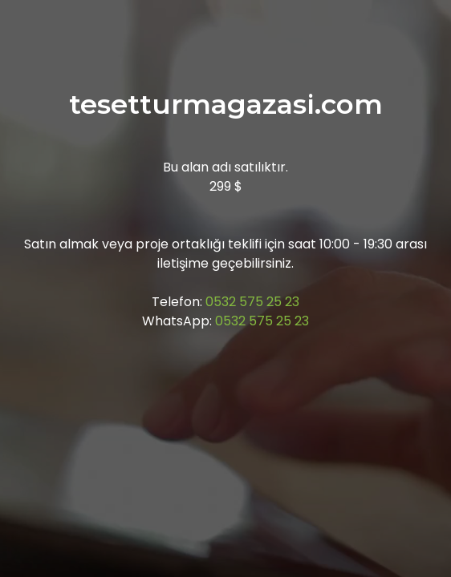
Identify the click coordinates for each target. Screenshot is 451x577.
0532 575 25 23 (252, 302)
